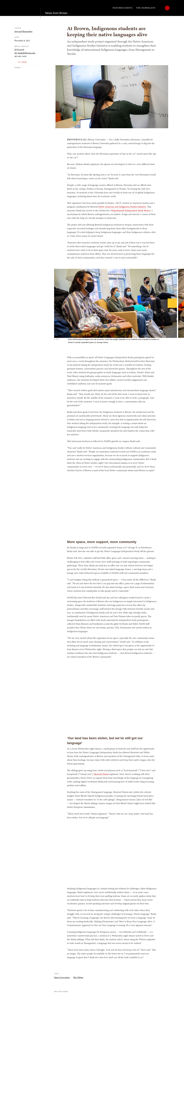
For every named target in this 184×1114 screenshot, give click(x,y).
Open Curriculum (62, 977)
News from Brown (56, 7)
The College (78, 977)
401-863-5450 (20, 56)
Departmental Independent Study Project (130, 210)
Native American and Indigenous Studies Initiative (122, 206)
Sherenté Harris (101, 774)
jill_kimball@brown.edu (24, 52)
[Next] (172, 303)
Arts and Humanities (23, 31)
